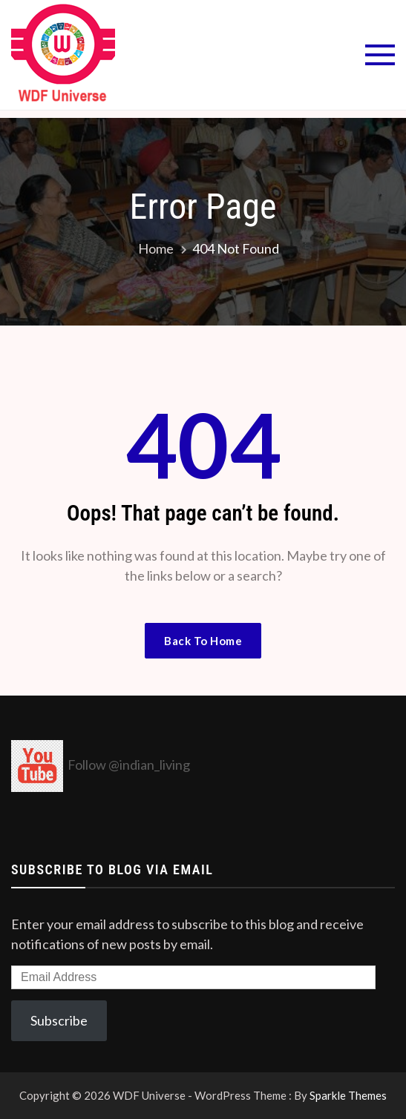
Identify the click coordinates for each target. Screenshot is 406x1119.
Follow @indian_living (129, 764)
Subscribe (59, 1020)
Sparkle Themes (348, 1095)
